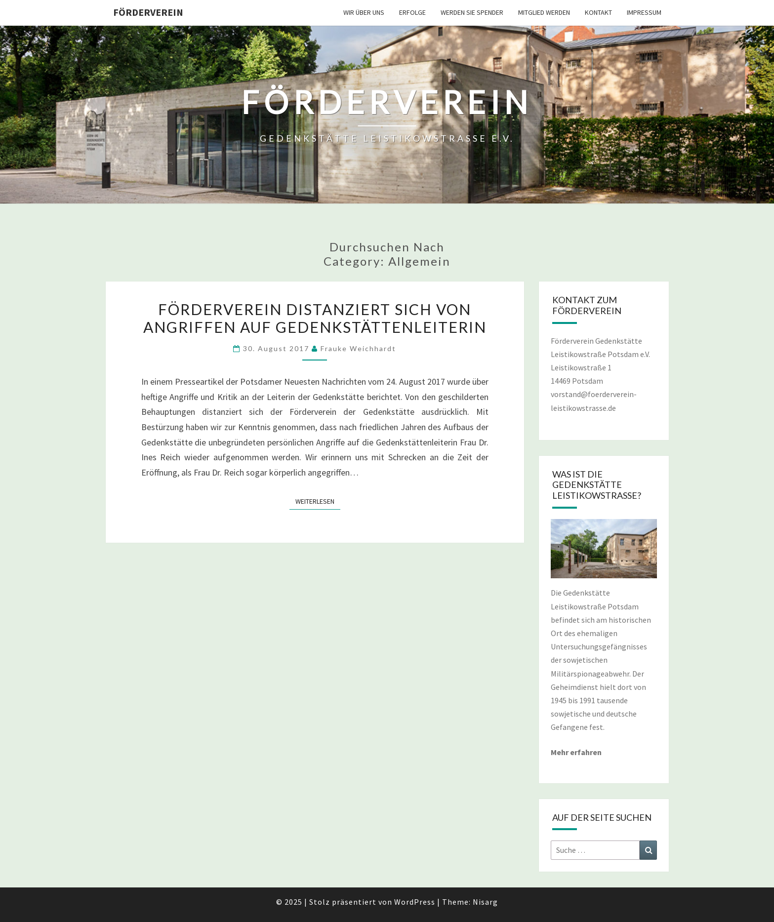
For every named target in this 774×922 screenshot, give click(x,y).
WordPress (414, 902)
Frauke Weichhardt (358, 348)
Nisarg (485, 902)
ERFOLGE (412, 12)
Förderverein (148, 12)
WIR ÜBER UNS (363, 12)
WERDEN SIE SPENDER (472, 12)
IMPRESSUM (644, 12)
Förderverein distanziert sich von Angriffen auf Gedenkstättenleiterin (315, 318)
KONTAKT (598, 12)
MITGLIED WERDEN (544, 12)
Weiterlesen (317, 501)
